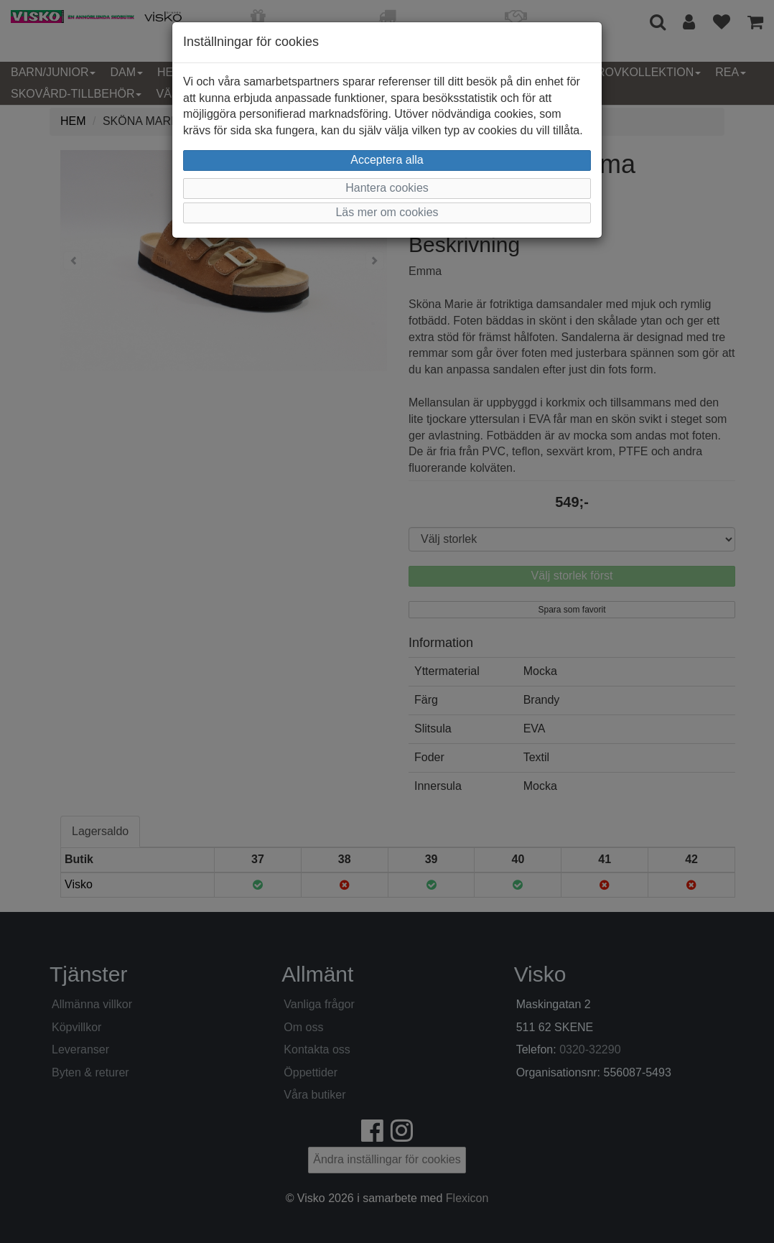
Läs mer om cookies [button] (386, 212)
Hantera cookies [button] (387, 188)
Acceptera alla (386, 160)
